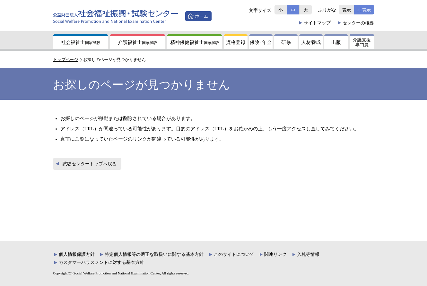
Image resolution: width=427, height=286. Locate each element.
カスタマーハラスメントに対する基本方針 (101, 262)
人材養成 (311, 42)
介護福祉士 (137, 42)
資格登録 (235, 42)
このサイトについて (234, 254)
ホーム (201, 16)
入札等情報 (308, 254)
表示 (346, 10)
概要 (358, 22)
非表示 (364, 10)
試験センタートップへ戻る (90, 163)
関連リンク (275, 254)
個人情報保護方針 (77, 254)
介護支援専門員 (362, 42)
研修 (286, 42)
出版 (336, 42)
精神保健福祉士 (194, 42)
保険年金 (261, 42)
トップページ (65, 59)
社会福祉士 (80, 42)
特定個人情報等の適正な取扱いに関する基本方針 (154, 254)
